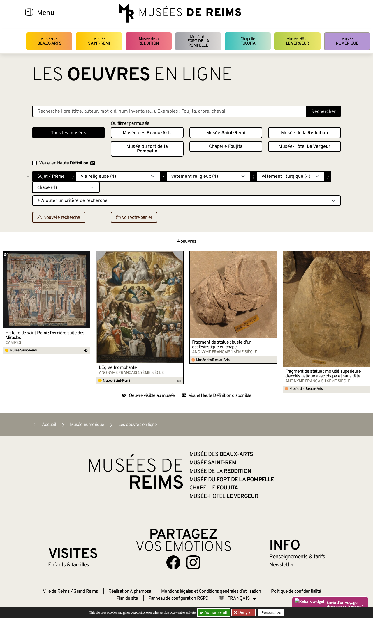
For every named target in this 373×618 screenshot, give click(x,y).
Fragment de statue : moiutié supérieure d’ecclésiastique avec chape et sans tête (323, 374)
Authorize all (213, 612)
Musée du (198, 41)
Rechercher (323, 112)
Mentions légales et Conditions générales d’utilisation (211, 591)
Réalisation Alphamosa (129, 591)
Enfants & (68, 565)
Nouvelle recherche (58, 218)
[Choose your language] (238, 598)
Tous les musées (68, 133)
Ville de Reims (56, 591)
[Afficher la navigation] (29, 13)
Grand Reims (85, 591)
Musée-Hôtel (297, 41)
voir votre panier (134, 218)
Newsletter (281, 565)
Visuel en (67, 163)
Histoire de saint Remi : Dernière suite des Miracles (45, 335)
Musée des (49, 41)
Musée (99, 41)
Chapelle (247, 41)
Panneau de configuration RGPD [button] (178, 598)
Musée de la (148, 41)
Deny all (245, 612)
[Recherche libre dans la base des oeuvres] (169, 111)
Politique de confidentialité (296, 591)
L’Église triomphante (118, 367)
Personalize (271, 612)
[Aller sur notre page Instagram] (193, 562)
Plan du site (127, 598)
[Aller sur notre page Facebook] (173, 562)
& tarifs (297, 556)
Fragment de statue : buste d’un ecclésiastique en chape (221, 344)
